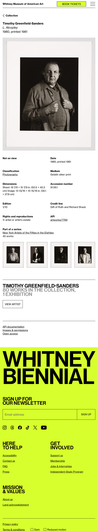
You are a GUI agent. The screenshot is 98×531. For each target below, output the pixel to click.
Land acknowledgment (16, 504)
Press (6, 471)
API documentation (13, 326)
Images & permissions (15, 330)
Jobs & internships (61, 466)
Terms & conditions (14, 529)
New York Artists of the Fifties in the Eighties (28, 232)
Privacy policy (10, 524)
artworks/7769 (58, 219)
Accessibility (10, 455)
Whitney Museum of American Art (23, 3)
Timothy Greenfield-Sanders (23, 23)
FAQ (5, 466)
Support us (56, 455)
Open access (10, 333)
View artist (13, 304)
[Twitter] (35, 428)
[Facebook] (20, 428)
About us (8, 499)
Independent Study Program (66, 471)
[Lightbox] (49, 94)
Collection (12, 15)
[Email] (40, 414)
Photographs (10, 174)
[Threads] (12, 428)
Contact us (9, 460)
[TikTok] (27, 428)
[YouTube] (44, 428)
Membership (57, 460)
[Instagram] (5, 428)
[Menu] (92, 4)
